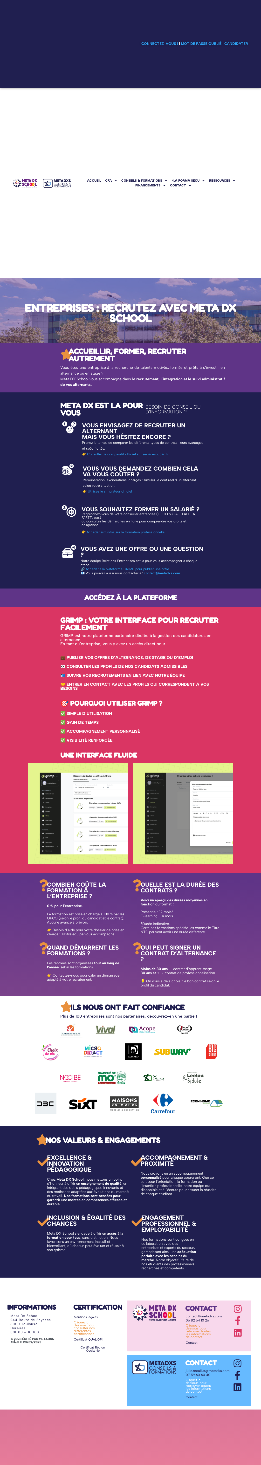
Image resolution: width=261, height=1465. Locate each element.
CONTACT (181, 185)
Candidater (236, 43)
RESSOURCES (222, 180)
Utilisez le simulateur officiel (110, 491)
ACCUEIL (94, 180)
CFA (111, 180)
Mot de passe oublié (201, 43)
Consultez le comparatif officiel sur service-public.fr (127, 454)
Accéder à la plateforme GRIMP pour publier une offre (127, 569)
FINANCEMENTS (150, 185)
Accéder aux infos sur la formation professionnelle (126, 532)
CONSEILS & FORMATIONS (144, 180)
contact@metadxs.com (162, 573)
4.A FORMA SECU (188, 180)
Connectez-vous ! (159, 43)
